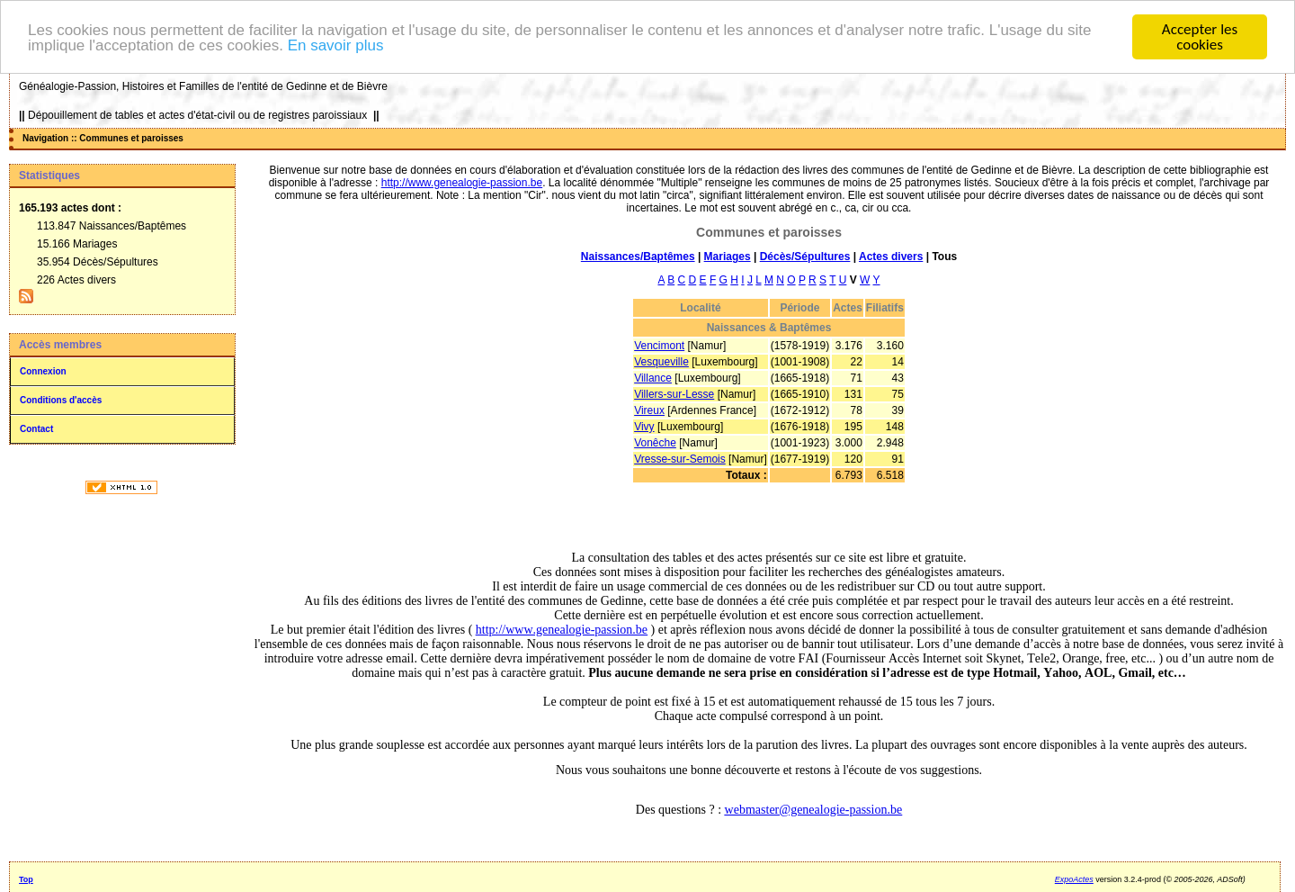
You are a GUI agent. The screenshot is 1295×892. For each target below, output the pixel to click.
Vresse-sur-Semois (680, 459)
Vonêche (655, 443)
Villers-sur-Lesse (674, 394)
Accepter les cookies (1199, 37)
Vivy (644, 426)
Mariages (727, 256)
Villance (653, 378)
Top (26, 879)
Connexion (43, 371)
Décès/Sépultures (805, 256)
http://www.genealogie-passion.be (461, 182)
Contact (36, 429)
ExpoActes (1074, 879)
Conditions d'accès (61, 400)
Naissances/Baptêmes (638, 256)
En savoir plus (336, 45)
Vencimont (659, 345)
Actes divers (891, 256)
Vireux (649, 410)
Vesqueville (661, 362)
